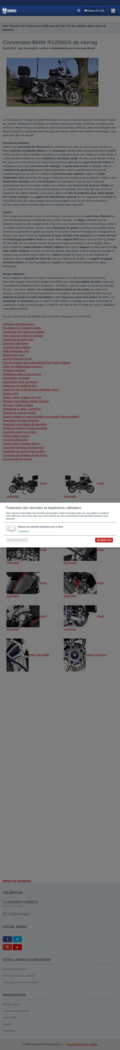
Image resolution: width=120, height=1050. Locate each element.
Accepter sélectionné (17, 540)
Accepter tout (104, 540)
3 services (23, 531)
